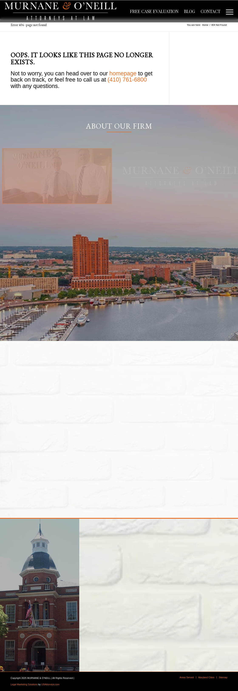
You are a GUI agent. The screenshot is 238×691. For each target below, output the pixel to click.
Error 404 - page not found (29, 25)
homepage (123, 73)
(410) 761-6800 (127, 79)
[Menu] (228, 11)
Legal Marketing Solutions (24, 684)
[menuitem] (154, 11)
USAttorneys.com (50, 684)
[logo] (60, 11)
